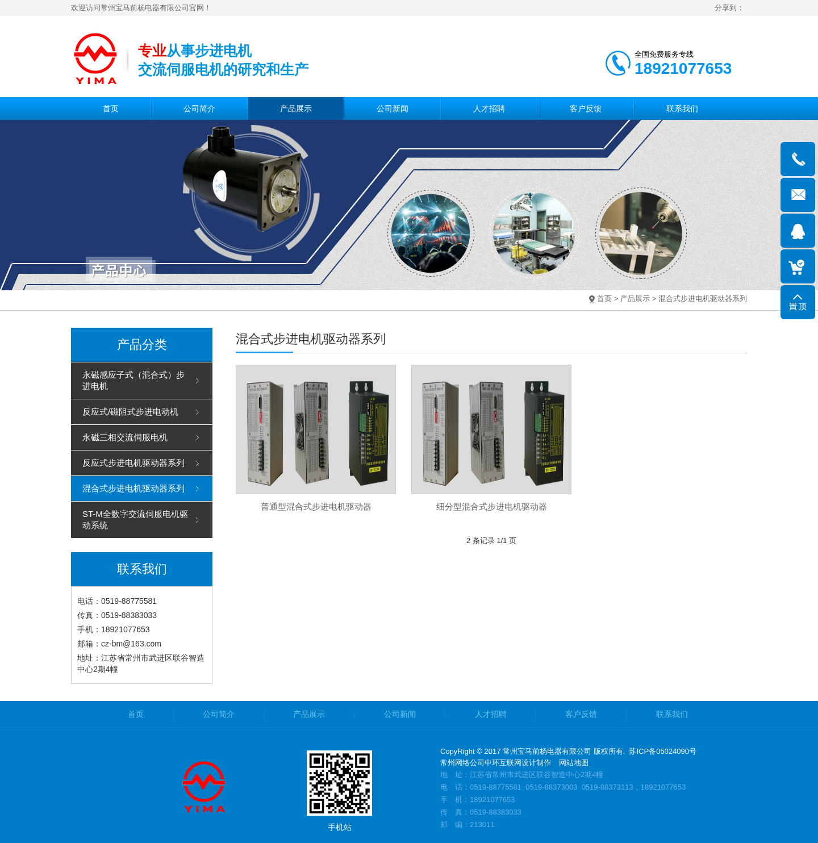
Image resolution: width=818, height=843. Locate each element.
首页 (604, 298)
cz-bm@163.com (131, 643)
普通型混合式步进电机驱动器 (316, 506)
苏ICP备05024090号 (662, 751)
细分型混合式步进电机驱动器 (491, 506)
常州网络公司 (462, 762)
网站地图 (574, 762)
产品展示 (635, 298)
